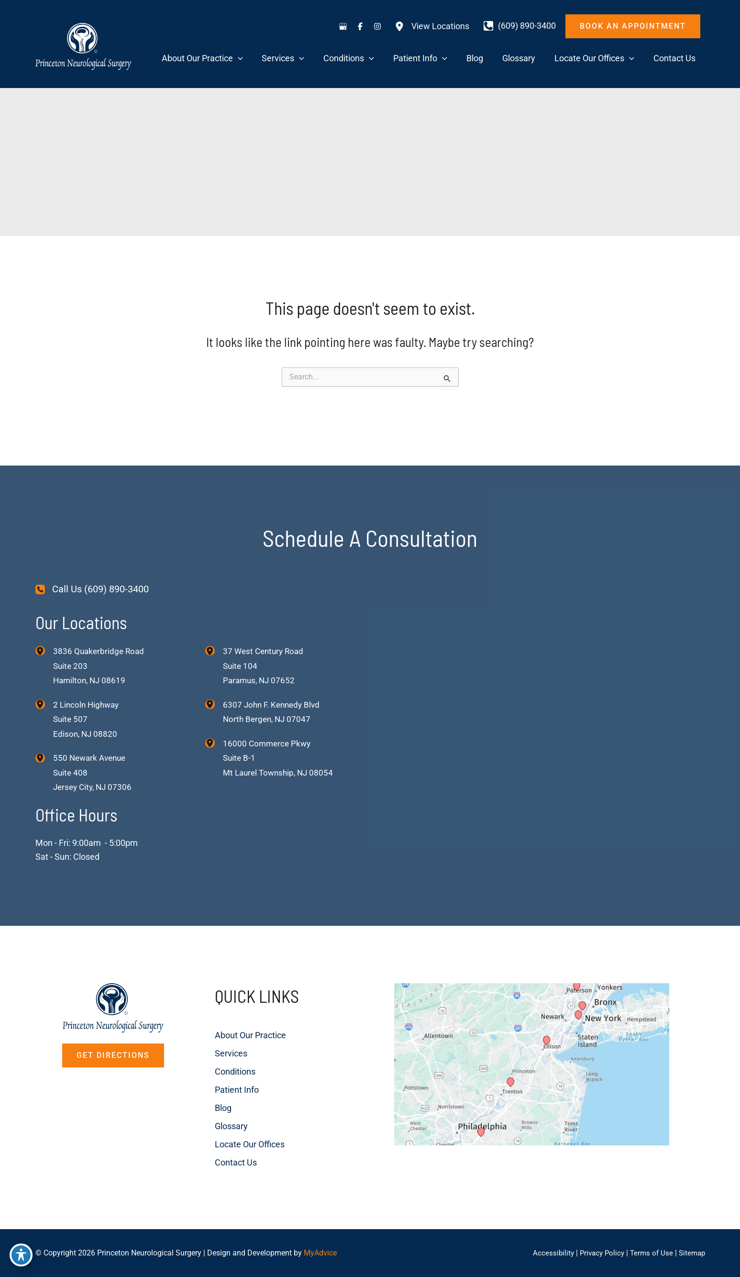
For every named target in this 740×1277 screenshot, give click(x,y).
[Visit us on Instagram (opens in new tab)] (377, 26)
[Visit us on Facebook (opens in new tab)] (360, 26)
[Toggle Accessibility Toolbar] (21, 1255)
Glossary (220, 1110)
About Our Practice (239, 1019)
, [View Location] (87, 702)
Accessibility (547, 1252)
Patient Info (226, 1073)
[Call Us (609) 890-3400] (92, 570)
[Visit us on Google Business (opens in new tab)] (343, 26)
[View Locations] (432, 26)
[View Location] (44, 632)
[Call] (520, 26)
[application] (310, 58)
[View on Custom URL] (539, 1069)
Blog (212, 1092)
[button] (632, 26)
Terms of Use (649, 1252)
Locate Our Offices (239, 1128)
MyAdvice (320, 1252)
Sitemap (691, 1252)
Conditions (224, 1055)
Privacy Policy (597, 1252)
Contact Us (225, 1146)
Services (220, 1037)
